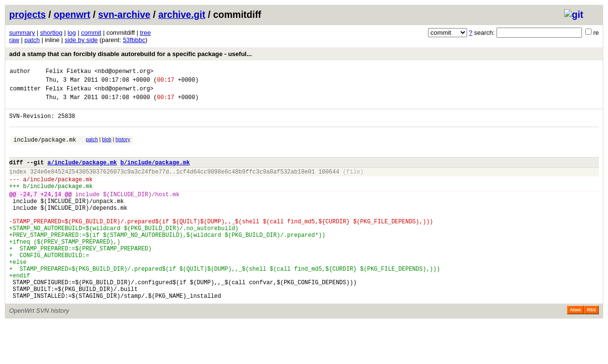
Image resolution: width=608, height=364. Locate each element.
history (122, 148)
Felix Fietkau (68, 72)
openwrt (72, 14)
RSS (591, 350)
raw (14, 40)
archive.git (182, 14)
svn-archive (124, 14)
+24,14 (51, 213)
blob (106, 148)
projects (27, 14)
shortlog (51, 32)
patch (32, 40)
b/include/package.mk (155, 175)
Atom (575, 350)
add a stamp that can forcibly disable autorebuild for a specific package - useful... (130, 54)
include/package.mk (45, 150)
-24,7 (28, 213)
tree (145, 32)
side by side (81, 40)
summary (22, 32)
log (72, 32)
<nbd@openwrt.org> (124, 72)
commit (91, 32)
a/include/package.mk (82, 175)
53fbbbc (134, 40)
